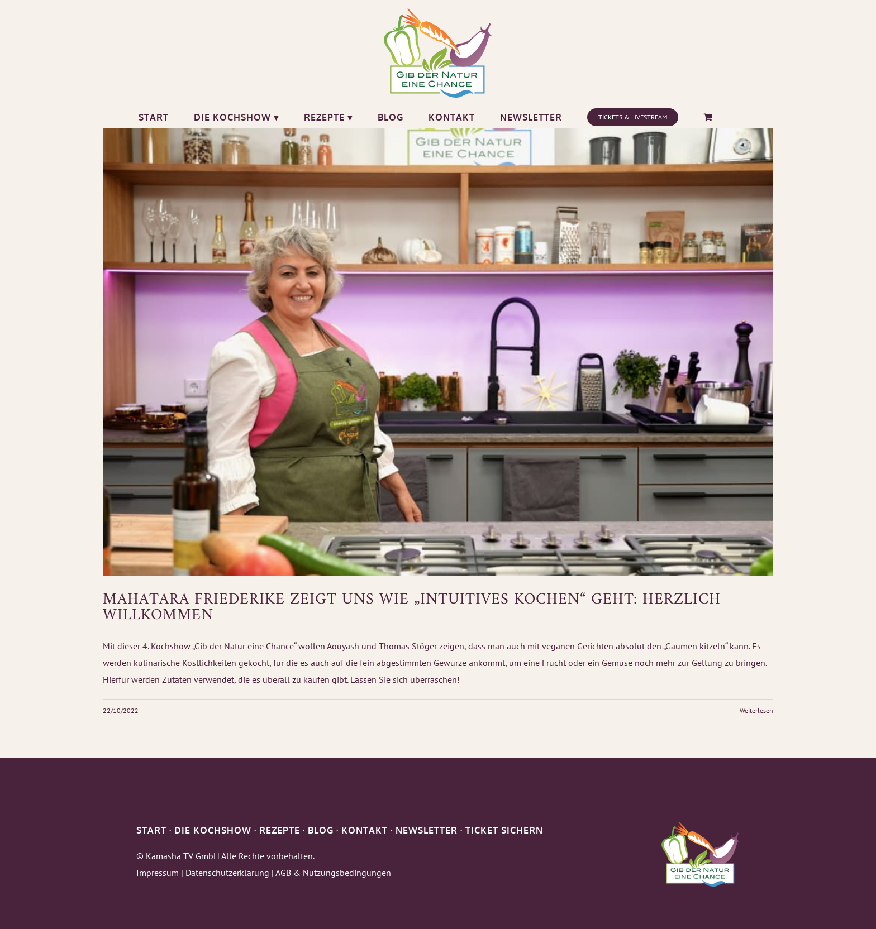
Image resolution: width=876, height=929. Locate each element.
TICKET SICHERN (504, 830)
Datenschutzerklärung (227, 872)
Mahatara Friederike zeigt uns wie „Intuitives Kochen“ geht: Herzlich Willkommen (412, 607)
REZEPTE (279, 830)
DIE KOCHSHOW (212, 830)
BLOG (321, 830)
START (151, 830)
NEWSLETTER (427, 830)
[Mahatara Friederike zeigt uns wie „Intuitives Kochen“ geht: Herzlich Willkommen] (438, 352)
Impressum (157, 872)
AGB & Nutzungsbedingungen (333, 872)
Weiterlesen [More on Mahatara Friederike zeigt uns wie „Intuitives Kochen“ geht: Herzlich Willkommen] (756, 710)
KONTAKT (364, 830)
